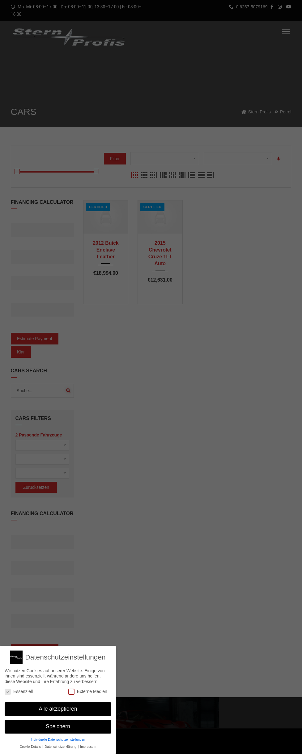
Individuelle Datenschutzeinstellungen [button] (58, 737)
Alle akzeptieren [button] (58, 706)
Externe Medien (87, 689)
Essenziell (19, 689)
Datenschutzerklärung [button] (61, 744)
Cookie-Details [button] (31, 744)
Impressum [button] (88, 744)
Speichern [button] (58, 724)
